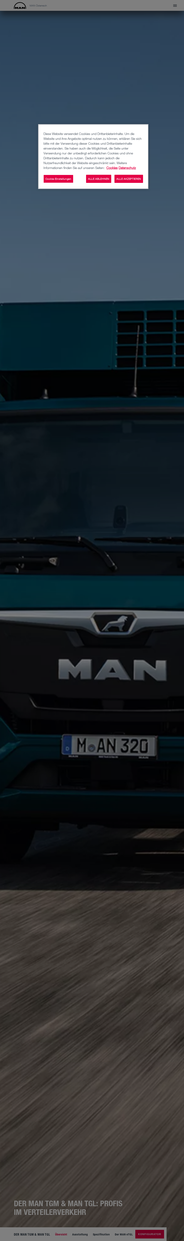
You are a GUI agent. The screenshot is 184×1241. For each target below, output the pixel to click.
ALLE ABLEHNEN (98, 178)
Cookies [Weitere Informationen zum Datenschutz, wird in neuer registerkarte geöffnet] (112, 168)
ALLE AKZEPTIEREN (128, 178)
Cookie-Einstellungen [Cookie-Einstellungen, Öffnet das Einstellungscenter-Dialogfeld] (58, 178)
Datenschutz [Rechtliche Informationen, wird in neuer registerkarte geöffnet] (127, 168)
